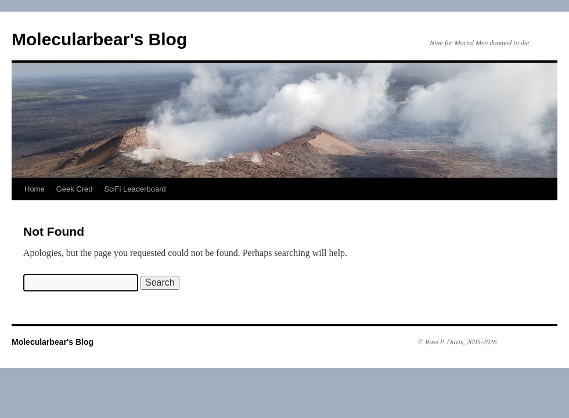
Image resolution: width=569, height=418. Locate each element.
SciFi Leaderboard (135, 189)
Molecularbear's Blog (99, 39)
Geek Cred (74, 189)
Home (34, 189)
